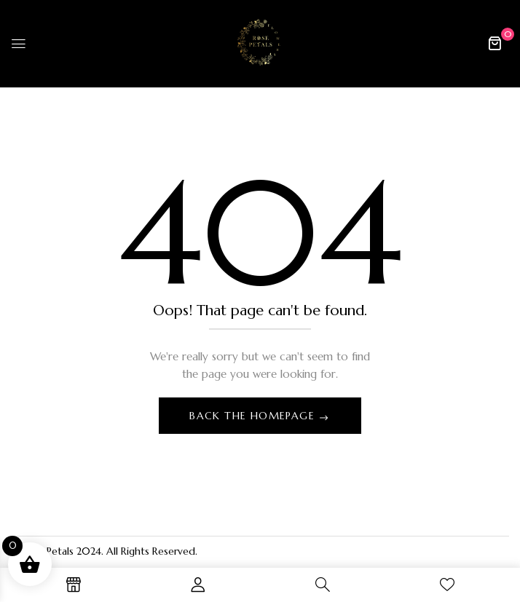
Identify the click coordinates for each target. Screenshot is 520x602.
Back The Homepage (253, 415)
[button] (494, 42)
